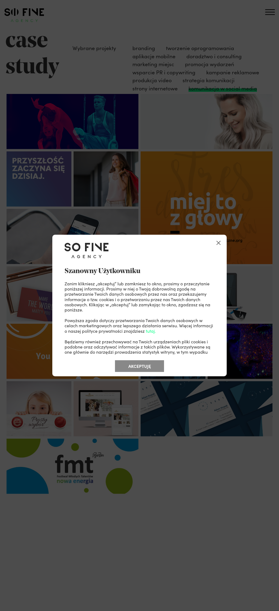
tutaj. (151, 331)
